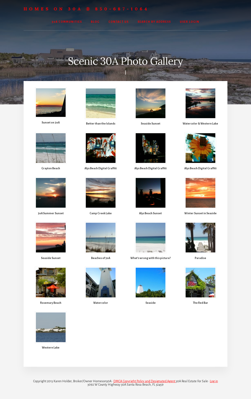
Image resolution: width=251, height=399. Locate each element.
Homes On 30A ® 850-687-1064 (86, 8)
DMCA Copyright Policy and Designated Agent (144, 381)
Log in (214, 381)
